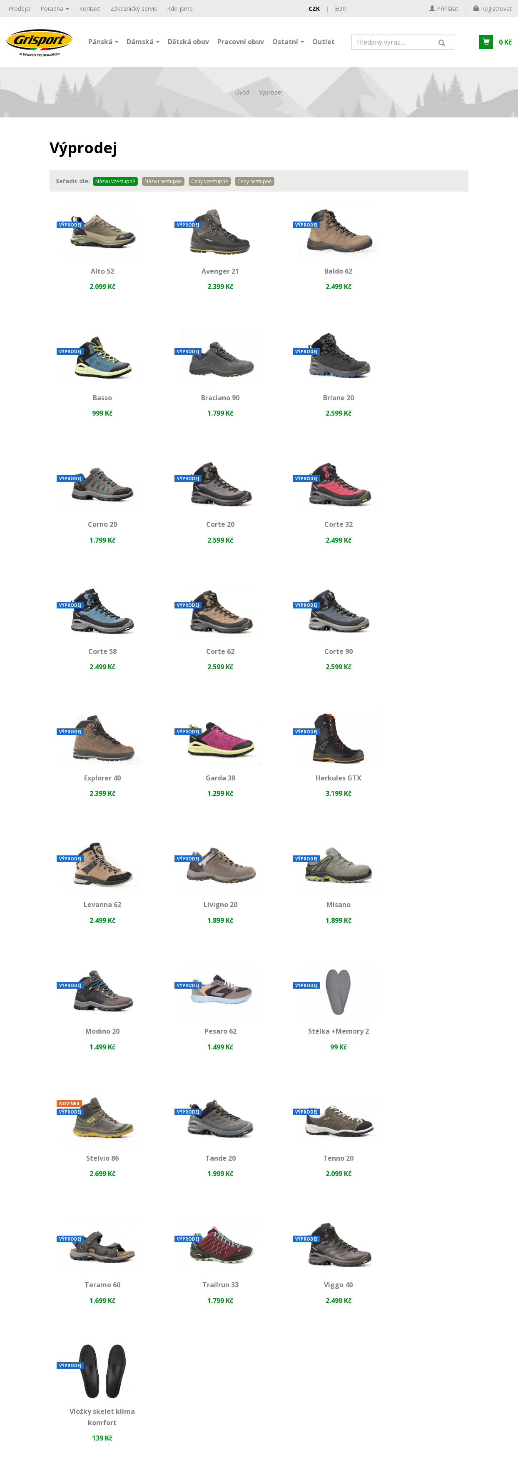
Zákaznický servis (133, 8)
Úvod (242, 96)
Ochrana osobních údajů (57, 1194)
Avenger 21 (205, 275)
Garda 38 (205, 663)
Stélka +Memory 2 (97, 921)
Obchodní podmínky (50, 1179)
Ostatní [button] (288, 42)
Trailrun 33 (205, 1050)
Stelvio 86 (205, 921)
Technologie (202, 1165)
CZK (314, 8)
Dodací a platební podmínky (62, 1222)
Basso (421, 275)
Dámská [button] (143, 42)
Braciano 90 (97, 404)
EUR (340, 8)
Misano (205, 792)
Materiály (198, 1179)
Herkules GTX (313, 663)
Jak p (191, 1208)
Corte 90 (421, 533)
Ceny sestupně (254, 185)
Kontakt (89, 8)
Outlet (323, 42)
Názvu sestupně (163, 185)
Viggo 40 (313, 1050)
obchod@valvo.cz (375, 1220)
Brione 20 (204, 404)
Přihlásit (259, 1400)
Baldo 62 (313, 275)
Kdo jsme (180, 8)
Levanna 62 (421, 663)
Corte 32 (97, 533)
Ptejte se (196, 1236)
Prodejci (19, 8)
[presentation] (259, 1368)
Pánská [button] (103, 42)
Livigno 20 (97, 792)
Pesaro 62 (421, 792)
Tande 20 (313, 921)
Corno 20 (313, 404)
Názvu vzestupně (115, 185)
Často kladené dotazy (216, 1222)
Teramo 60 (97, 1050)
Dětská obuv (188, 42)
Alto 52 (97, 275)
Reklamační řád (43, 1208)
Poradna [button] (54, 8)
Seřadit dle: (73, 185)
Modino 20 (313, 792)
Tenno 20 (421, 921)
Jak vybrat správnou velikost (227, 1194)
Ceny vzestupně (209, 185)
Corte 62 (313, 533)
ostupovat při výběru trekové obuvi (254, 1208)
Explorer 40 (97, 663)
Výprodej (271, 96)
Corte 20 (421, 404)
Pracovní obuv (240, 42)
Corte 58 (205, 530)
